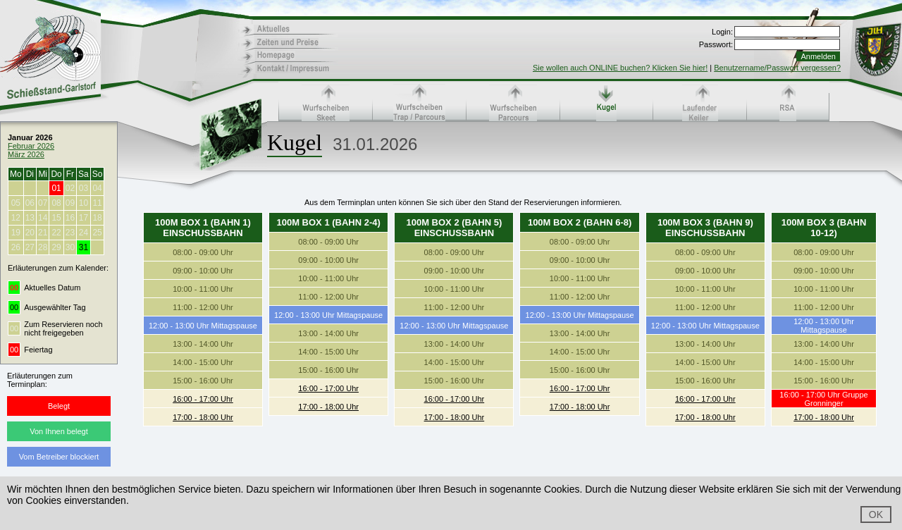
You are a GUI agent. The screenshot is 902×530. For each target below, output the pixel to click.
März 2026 (26, 154)
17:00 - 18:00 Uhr (203, 417)
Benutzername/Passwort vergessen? (777, 67)
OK (876, 514)
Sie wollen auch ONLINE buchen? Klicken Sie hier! (620, 67)
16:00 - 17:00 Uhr (203, 399)
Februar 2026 (31, 146)
